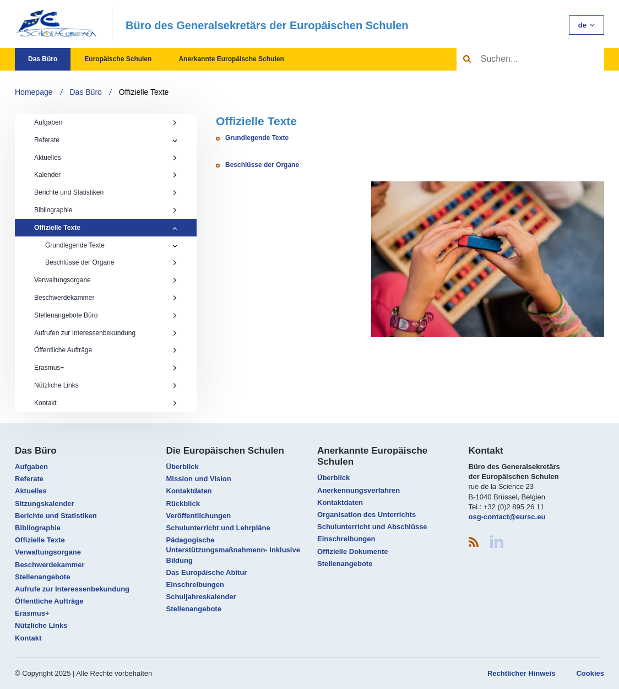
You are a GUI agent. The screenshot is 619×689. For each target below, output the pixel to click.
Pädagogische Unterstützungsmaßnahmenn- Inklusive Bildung (233, 550)
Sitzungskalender (44, 503)
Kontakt (105, 403)
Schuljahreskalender (201, 597)
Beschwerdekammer (105, 298)
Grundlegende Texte (75, 245)
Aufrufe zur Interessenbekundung (72, 589)
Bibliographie (105, 210)
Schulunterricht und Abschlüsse (372, 527)
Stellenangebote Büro (105, 315)
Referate (46, 140)
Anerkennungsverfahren (358, 490)
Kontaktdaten (189, 491)
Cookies (590, 673)
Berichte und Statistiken (105, 192)
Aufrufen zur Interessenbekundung (105, 333)
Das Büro (42, 59)
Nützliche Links (105, 385)
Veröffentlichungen (198, 516)
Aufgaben (105, 122)
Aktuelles (105, 158)
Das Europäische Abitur (206, 572)
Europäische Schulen (117, 59)
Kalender (105, 175)
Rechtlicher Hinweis (521, 673)
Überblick (182, 466)
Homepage (34, 92)
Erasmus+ (105, 368)
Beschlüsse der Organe (111, 262)
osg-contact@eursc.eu (507, 517)
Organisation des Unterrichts (366, 514)
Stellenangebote (42, 577)
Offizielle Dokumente (352, 551)
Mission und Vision (198, 479)
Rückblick (183, 503)
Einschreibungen (195, 584)
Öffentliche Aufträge (105, 350)
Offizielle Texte (144, 92)
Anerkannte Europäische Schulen (231, 59)
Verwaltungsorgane (105, 280)
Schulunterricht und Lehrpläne (218, 528)
